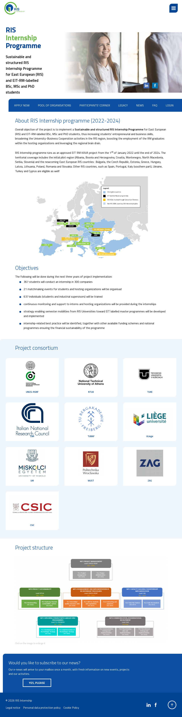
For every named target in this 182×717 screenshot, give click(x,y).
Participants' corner (94, 105)
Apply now (22, 105)
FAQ (154, 105)
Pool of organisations (54, 105)
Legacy (123, 105)
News (140, 105)
